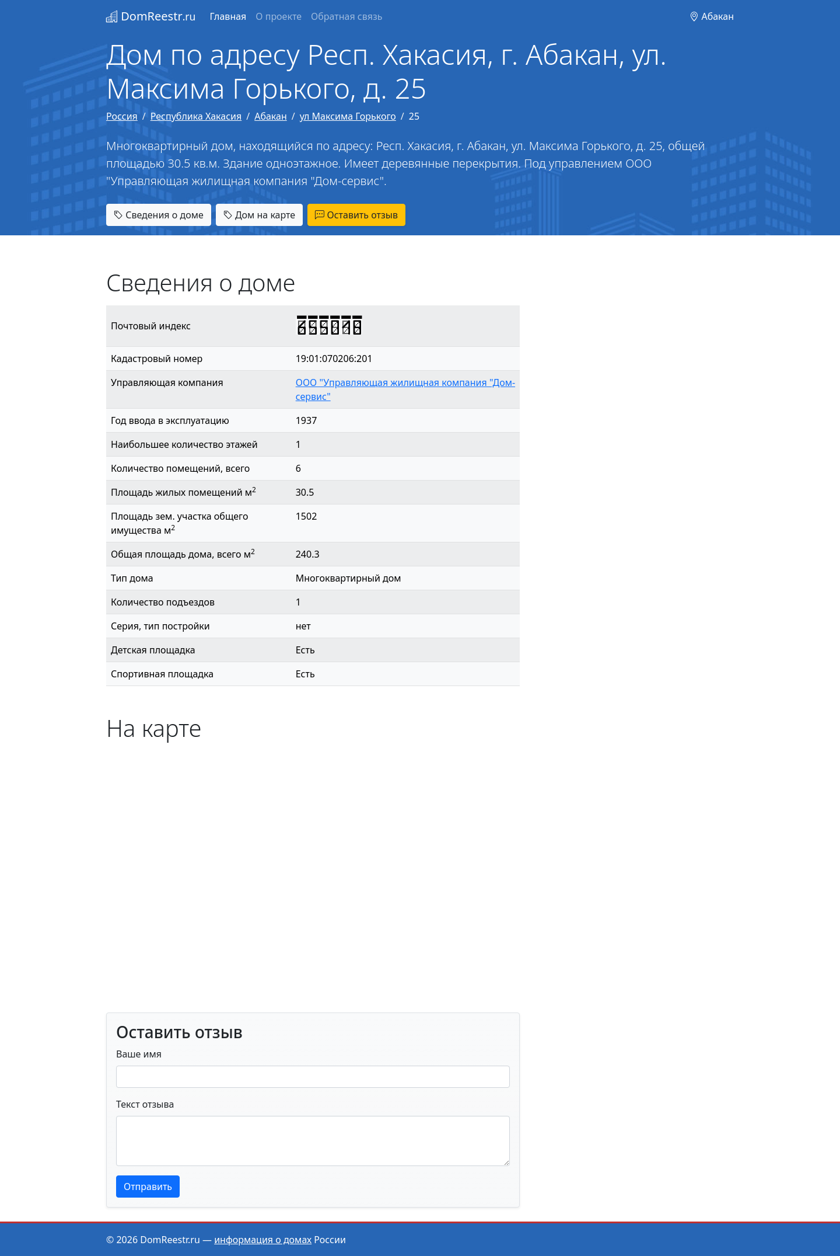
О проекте (279, 16)
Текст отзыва (145, 1104)
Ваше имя (139, 1054)
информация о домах (263, 1239)
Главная (227, 16)
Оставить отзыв (356, 214)
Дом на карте (259, 214)
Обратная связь (346, 16)
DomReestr (150, 16)
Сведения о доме (159, 214)
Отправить (148, 1186)
